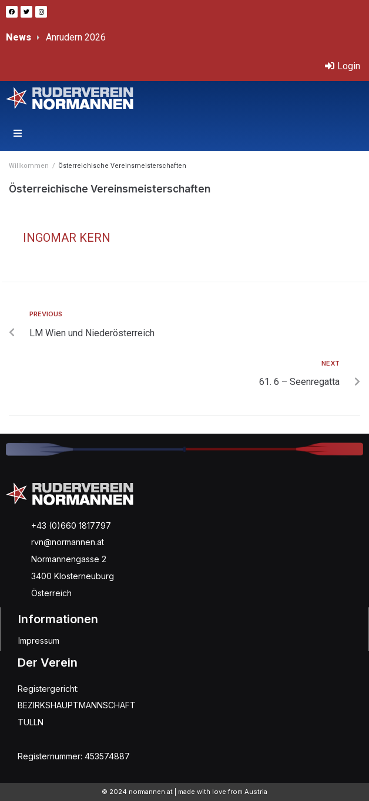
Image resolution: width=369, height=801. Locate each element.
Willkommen (29, 166)
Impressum (38, 640)
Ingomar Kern (66, 238)
